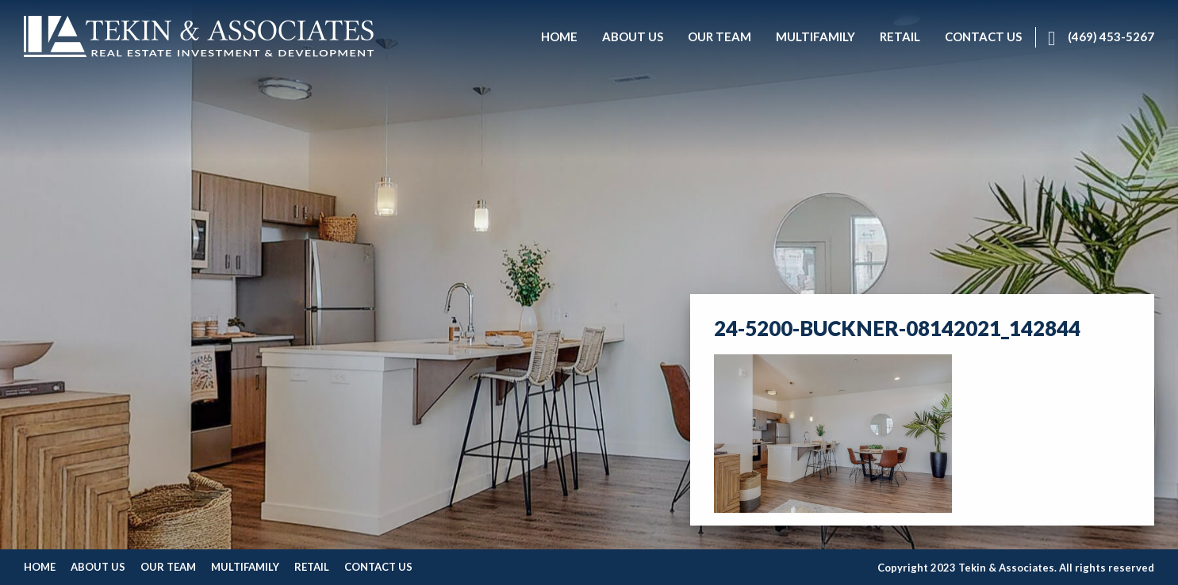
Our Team (168, 566)
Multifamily (245, 566)
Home (40, 566)
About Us (98, 566)
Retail (311, 566)
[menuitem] (559, 37)
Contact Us (378, 566)
